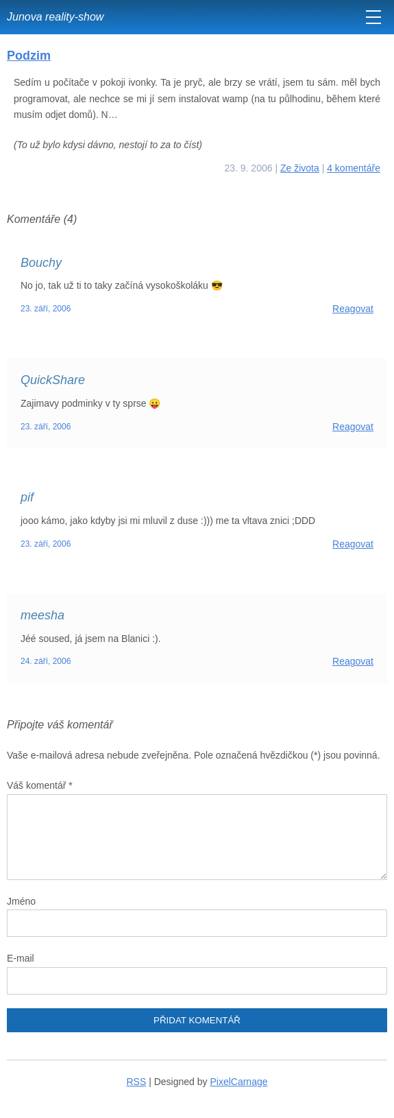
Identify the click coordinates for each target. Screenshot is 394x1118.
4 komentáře (353, 168)
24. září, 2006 (46, 661)
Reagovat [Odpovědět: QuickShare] (352, 426)
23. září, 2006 (46, 308)
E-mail (20, 958)
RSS (137, 1081)
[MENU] (373, 17)
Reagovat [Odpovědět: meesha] (352, 661)
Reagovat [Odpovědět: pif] (352, 543)
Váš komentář (40, 785)
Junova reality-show (55, 17)
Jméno (21, 901)
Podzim (29, 55)
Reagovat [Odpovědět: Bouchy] (352, 308)
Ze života (299, 168)
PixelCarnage (238, 1081)
